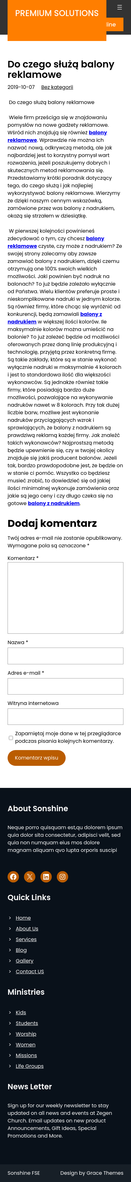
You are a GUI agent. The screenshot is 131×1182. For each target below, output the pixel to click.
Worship (26, 1034)
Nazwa (18, 642)
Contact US (30, 971)
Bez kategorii (57, 87)
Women (26, 1044)
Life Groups (30, 1066)
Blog (21, 950)
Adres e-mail (26, 673)
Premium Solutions (57, 13)
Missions (26, 1055)
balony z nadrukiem (54, 503)
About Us (27, 928)
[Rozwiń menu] (119, 7)
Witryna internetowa (33, 703)
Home (23, 918)
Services (26, 939)
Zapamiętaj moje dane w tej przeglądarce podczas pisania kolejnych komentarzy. (68, 737)
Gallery (24, 960)
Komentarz (23, 558)
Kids (21, 1012)
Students (27, 1023)
